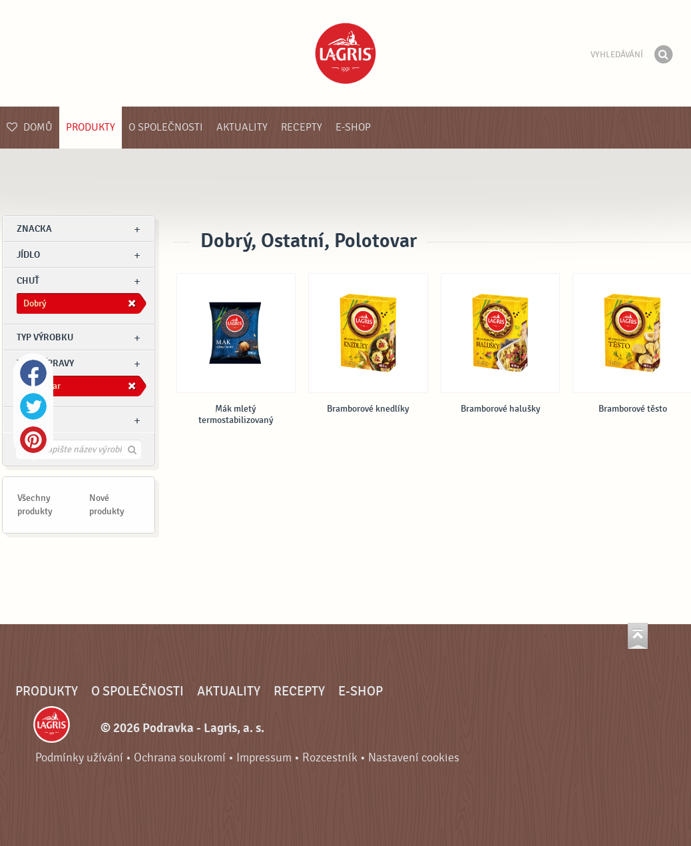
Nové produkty (106, 504)
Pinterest (33, 439)
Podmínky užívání (79, 758)
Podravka (345, 53)
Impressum (264, 758)
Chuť (28, 280)
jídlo (28, 254)
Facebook (33, 373)
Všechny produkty (35, 504)
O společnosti (165, 127)
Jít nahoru (638, 636)
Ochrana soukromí (180, 758)
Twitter (33, 406)
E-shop (353, 127)
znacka (34, 228)
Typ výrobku (45, 337)
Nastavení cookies (413, 758)
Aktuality (242, 127)
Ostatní (34, 420)
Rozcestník (329, 758)
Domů (30, 127)
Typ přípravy (45, 363)
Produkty (90, 127)
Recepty (301, 127)
